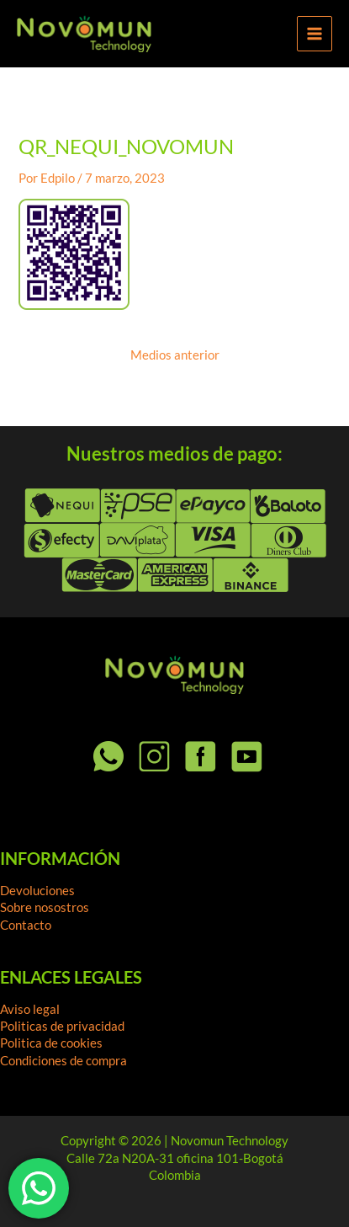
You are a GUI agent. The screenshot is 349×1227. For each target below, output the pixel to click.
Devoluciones (37, 890)
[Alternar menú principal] (314, 33)
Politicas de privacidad (62, 1026)
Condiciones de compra (63, 1061)
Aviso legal (30, 1009)
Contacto (25, 925)
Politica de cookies (51, 1043)
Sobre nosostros (44, 907)
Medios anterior (174, 355)
